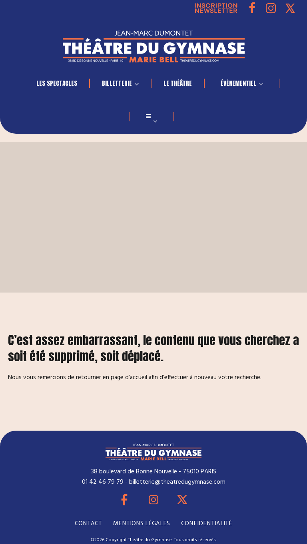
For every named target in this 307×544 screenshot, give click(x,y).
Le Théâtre (177, 83)
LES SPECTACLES (56, 83)
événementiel (238, 83)
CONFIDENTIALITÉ (206, 523)
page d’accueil (129, 377)
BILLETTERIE (117, 83)
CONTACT (88, 523)
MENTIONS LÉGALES (141, 523)
